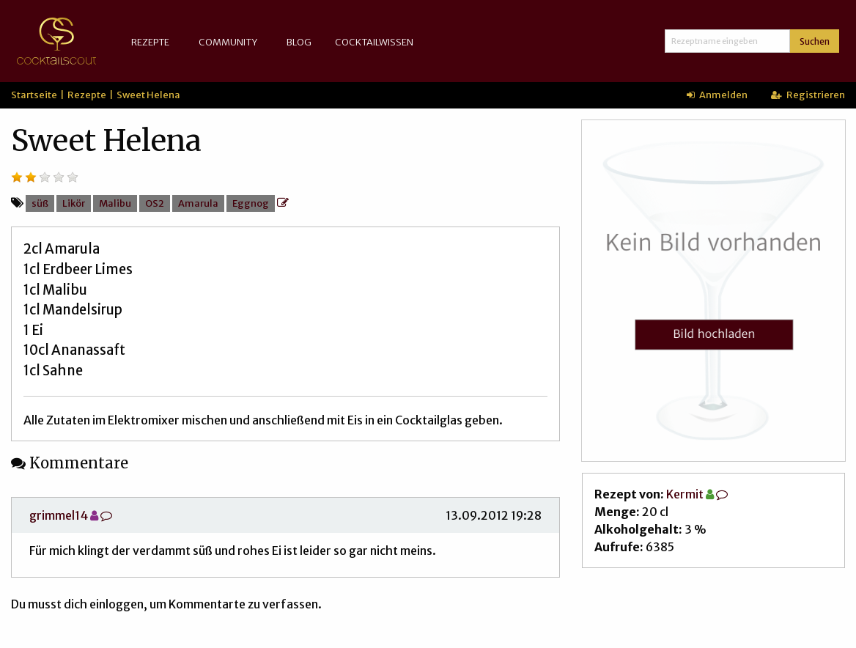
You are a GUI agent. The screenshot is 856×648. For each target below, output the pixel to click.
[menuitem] (153, 42)
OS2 (154, 203)
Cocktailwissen (374, 42)
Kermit (685, 494)
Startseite (34, 94)
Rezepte (150, 42)
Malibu (115, 203)
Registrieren (808, 94)
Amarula (198, 203)
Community (228, 42)
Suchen (815, 41)
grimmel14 (58, 515)
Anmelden (717, 94)
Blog (299, 42)
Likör (73, 203)
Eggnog (250, 203)
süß (40, 203)
